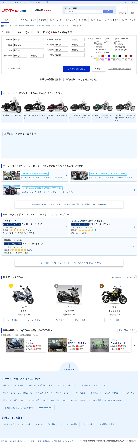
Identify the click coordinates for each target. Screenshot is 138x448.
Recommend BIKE (45, 408)
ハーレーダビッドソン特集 (74, 401)
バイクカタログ (111, 20)
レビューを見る (34, 320)
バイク (5, 20)
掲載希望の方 (48, 442)
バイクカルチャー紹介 (30, 401)
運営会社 (57, 442)
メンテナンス (69, 20)
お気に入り (122, 13)
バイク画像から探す (106, 424)
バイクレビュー (96, 20)
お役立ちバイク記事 (36, 386)
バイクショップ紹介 (64, 393)
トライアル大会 (127, 393)
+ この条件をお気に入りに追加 (119, 69)
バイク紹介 (80, 393)
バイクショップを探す (68, 424)
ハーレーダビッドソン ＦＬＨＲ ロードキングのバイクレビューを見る (69, 263)
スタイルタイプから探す (46, 424)
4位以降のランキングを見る (123, 277)
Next (134, 345)
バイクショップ (55, 20)
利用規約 (4, 442)
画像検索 (42, 20)
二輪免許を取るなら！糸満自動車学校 (18, 408)
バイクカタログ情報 (51, 401)
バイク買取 (82, 20)
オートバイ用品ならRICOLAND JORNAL (105, 401)
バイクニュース (95, 393)
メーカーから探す (24, 424)
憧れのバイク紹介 (10, 401)
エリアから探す (87, 424)
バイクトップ (8, 424)
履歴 (132, 13)
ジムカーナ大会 (111, 393)
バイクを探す (13, 320)
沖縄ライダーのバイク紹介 (14, 386)
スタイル (24, 20)
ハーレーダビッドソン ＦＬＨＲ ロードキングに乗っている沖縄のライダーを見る (69, 204)
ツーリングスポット (82, 386)
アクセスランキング (44, 393)
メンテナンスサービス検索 (59, 386)
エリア (33, 20)
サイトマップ (131, 2)
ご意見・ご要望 (35, 442)
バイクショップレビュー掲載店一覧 (17, 393)
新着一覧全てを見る (126, 331)
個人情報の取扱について (18, 442)
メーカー (14, 20)
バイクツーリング (128, 20)
